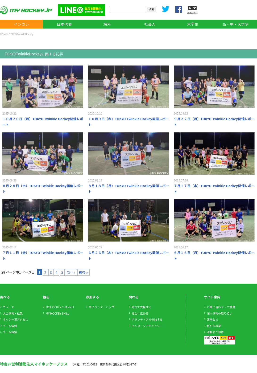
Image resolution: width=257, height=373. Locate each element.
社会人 (150, 24)
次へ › (71, 272)
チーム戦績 (10, 332)
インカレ (21, 24)
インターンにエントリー (147, 326)
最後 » (83, 272)
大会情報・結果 (13, 313)
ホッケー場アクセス (15, 319)
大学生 (192, 24)
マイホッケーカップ (101, 307)
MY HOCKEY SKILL (57, 313)
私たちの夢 (214, 326)
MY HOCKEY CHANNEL (60, 307)
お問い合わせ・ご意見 (221, 307)
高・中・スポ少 (235, 24)
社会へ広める (140, 313)
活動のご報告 (215, 332)
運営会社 (212, 319)
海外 (107, 24)
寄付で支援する (141, 307)
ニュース (8, 307)
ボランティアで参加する (147, 319)
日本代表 (64, 24)
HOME (3, 34)
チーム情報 (10, 326)
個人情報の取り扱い (219, 313)
